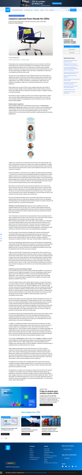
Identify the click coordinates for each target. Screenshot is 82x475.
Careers (31, 448)
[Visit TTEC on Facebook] (72, 466)
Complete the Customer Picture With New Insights (70, 41)
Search (67, 10)
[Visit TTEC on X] (69, 466)
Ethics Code (46, 454)
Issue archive (71, 52)
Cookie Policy (46, 450)
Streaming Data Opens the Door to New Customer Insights (71, 86)
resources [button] (51, 10)
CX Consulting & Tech (34, 459)
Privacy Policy (46, 448)
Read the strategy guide (46, 404)
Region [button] (69, 10)
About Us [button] (42, 10)
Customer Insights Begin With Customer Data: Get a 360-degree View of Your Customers (71, 69)
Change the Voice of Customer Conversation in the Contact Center (71, 64)
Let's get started (67, 449)
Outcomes (32, 455)
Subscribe (72, 46)
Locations (31, 454)
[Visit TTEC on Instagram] (75, 466)
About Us (31, 450)
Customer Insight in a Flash (69, 89)
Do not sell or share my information (50, 462)
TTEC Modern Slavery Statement (50, 455)
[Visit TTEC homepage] (8, 447)
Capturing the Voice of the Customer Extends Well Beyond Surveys (71, 73)
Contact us (73, 10)
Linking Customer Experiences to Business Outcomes (70, 61)
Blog (47, 10)
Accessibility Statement (48, 452)
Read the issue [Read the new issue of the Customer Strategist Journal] (57, 3)
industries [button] (36, 10)
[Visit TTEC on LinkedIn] (62, 466)
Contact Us (10, 463)
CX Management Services (35, 457)
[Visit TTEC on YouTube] (66, 466)
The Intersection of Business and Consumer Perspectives (70, 83)
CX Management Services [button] (17, 10)
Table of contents (72, 49)
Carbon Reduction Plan (48, 457)
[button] (5, 438)
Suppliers (46, 461)
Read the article (5, 434)
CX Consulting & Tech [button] (28, 10)
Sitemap (45, 459)
